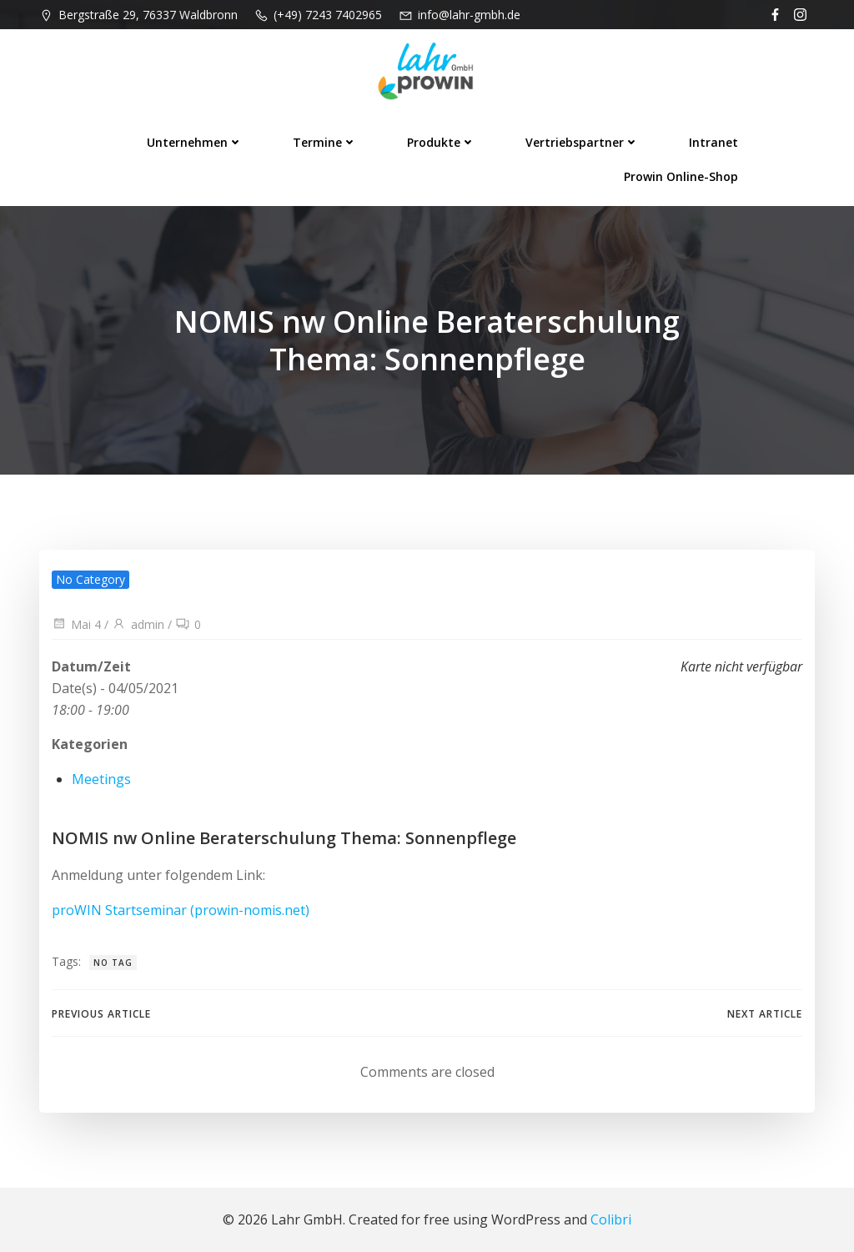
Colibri (610, 1219)
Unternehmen (195, 142)
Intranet (713, 142)
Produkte (441, 142)
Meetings (101, 779)
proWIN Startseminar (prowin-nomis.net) (180, 910)
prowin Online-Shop (681, 176)
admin (138, 624)
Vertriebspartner (582, 142)
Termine (325, 142)
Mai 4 (76, 624)
